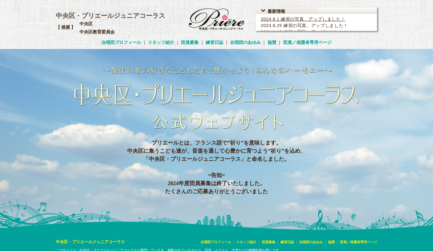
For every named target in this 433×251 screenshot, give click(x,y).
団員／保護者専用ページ (307, 42)
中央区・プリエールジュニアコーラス (110, 15)
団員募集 (190, 42)
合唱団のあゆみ (245, 42)
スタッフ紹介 (161, 42)
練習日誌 (214, 42)
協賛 (272, 42)
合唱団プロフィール (121, 42)
